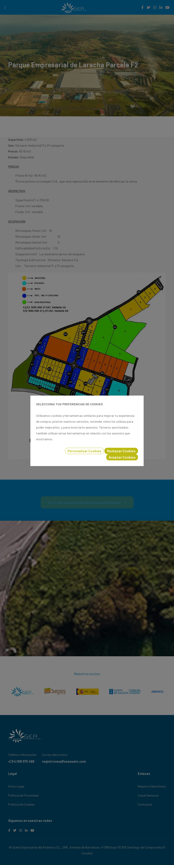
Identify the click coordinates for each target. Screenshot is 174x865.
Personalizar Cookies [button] (84, 451)
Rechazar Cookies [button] (121, 451)
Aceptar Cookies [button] (122, 457)
